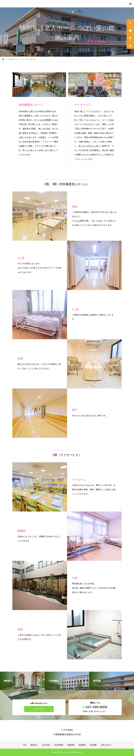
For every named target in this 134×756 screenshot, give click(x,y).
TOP (24, 745)
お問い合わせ (39, 709)
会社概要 (93, 745)
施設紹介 (34, 745)
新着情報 (70, 745)
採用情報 (82, 745)
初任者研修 (59, 745)
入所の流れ (46, 745)
